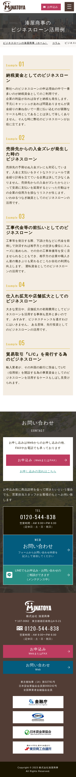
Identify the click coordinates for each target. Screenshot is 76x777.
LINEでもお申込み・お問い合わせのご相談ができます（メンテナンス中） (38, 574)
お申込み (52, 6)
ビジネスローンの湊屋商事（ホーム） (25, 43)
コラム (56, 43)
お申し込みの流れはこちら (38, 470)
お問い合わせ (38, 666)
